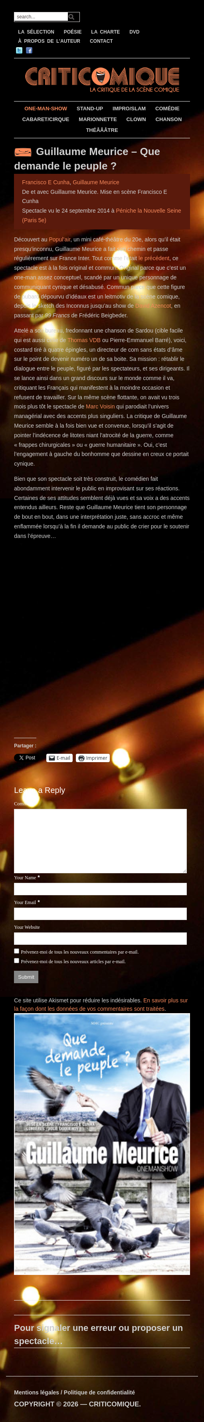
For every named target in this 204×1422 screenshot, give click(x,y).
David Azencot (153, 306)
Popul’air (60, 239)
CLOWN (136, 119)
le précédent (154, 258)
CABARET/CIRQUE (45, 119)
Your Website (27, 927)
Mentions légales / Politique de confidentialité (74, 1392)
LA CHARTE (105, 32)
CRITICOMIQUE (114, 1404)
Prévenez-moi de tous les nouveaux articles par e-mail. (73, 961)
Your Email (25, 902)
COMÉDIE (167, 109)
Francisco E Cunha (45, 182)
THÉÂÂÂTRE (102, 130)
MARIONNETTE (98, 119)
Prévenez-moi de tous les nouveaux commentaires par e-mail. (80, 952)
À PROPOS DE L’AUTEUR (49, 41)
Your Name (25, 877)
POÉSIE (73, 32)
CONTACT (101, 41)
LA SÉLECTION (36, 32)
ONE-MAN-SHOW (45, 109)
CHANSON (169, 119)
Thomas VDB (84, 340)
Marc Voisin (100, 406)
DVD (134, 32)
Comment (23, 804)
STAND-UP (90, 109)
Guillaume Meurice (96, 182)
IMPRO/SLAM (129, 109)
